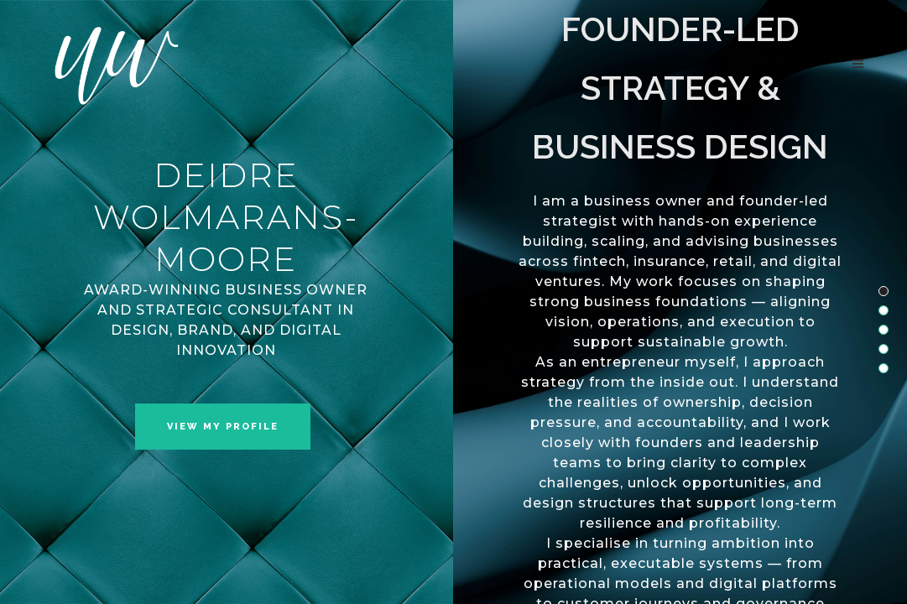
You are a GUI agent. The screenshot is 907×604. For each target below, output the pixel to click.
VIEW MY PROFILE (223, 426)
